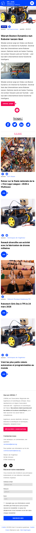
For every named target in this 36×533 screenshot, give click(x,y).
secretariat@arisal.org (10, 444)
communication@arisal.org (12, 451)
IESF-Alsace (11, 176)
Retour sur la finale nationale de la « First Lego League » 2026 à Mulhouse (17, 184)
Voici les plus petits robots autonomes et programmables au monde (17, 365)
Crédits (4, 527)
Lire (3, 193)
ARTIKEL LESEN (8, 104)
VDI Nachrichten (12, 29)
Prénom (6, 489)
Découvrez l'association (15, 429)
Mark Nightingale (25, 530)
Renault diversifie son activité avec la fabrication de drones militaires (15, 245)
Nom (5, 496)
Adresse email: (8, 482)
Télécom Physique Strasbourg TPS (19, 299)
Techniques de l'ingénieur (16, 238)
